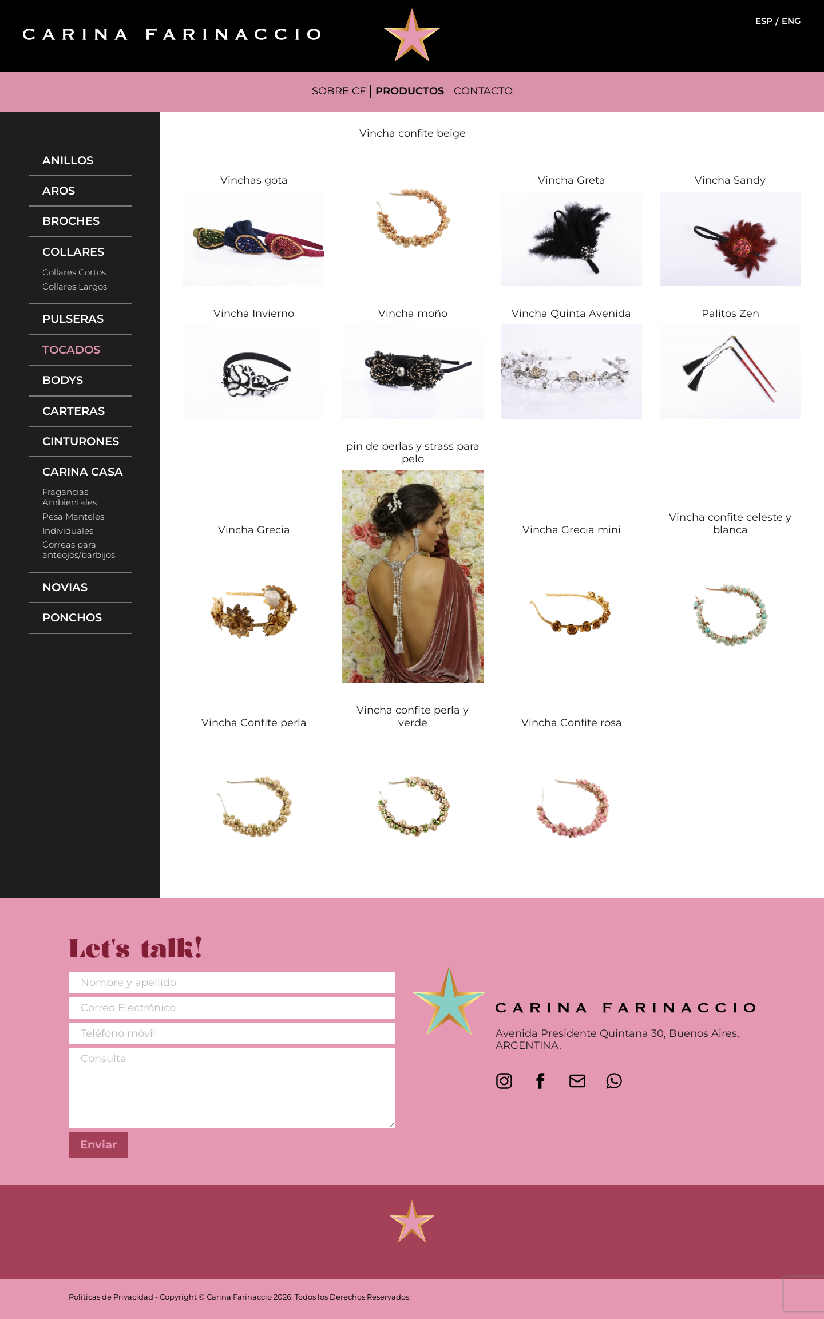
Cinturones (80, 441)
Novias (65, 587)
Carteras (73, 411)
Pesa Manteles (73, 517)
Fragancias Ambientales (69, 497)
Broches (71, 221)
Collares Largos (74, 287)
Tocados (71, 350)
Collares (73, 252)
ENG (791, 21)
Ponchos (72, 617)
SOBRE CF (339, 91)
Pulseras (73, 319)
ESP (763, 21)
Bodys (62, 380)
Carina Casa (82, 471)
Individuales (67, 531)
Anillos (67, 160)
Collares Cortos (74, 272)
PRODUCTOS (409, 91)
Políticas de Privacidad (111, 1297)
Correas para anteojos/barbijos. (79, 550)
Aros (58, 190)
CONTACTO (483, 91)
